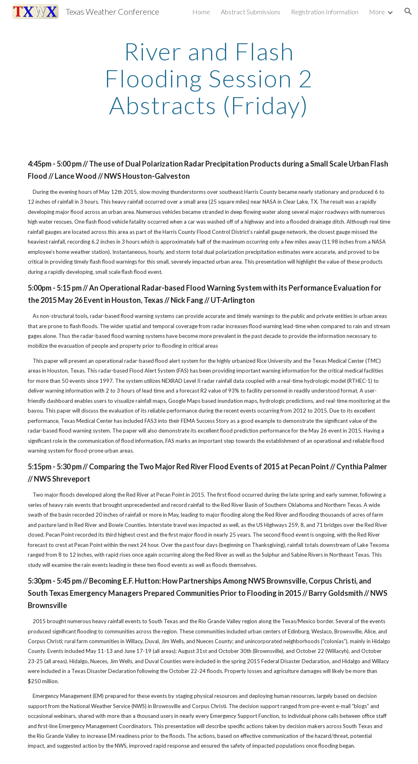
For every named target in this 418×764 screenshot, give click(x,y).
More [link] (377, 12)
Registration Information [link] (324, 12)
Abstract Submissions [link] (250, 12)
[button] (408, 11)
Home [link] (201, 12)
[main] (208, 78)
